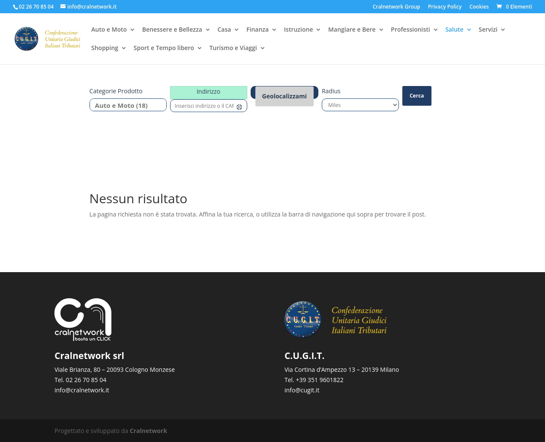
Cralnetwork (148, 431)
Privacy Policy (445, 7)
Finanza (257, 30)
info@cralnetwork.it (81, 390)
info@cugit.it (301, 390)
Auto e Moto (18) (125, 105)
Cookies (479, 7)
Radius (331, 91)
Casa (224, 30)
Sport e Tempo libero (164, 49)
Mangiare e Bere (352, 30)
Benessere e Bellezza (172, 30)
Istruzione (298, 30)
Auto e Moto (109, 30)
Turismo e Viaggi (233, 49)
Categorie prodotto (116, 91)
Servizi (488, 30)
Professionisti (410, 30)
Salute (454, 30)
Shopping (104, 49)
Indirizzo (208, 91)
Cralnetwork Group (396, 7)
